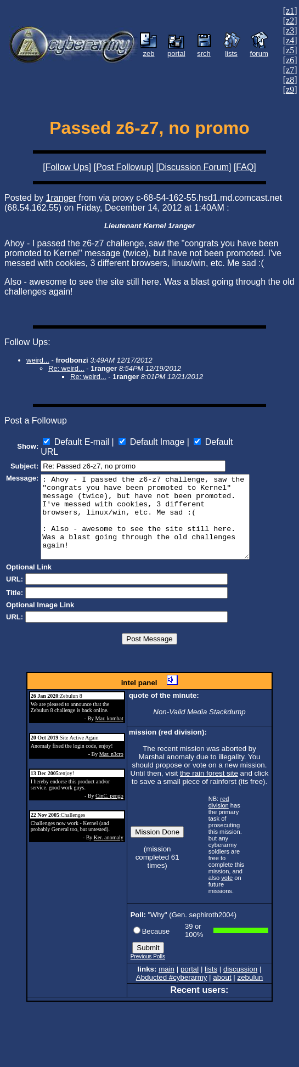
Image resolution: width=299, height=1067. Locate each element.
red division (218, 808)
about (222, 984)
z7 (290, 70)
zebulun (250, 984)
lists (211, 976)
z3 (290, 30)
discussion (240, 976)
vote (227, 884)
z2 (290, 20)
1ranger (61, 197)
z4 (290, 40)
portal (189, 976)
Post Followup (123, 167)
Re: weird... (66, 368)
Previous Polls (148, 963)
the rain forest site (209, 780)
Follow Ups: (27, 342)
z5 (290, 50)
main (166, 976)
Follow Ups (67, 167)
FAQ (244, 167)
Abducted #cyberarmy (171, 984)
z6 (290, 60)
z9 (290, 89)
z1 (290, 10)
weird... (37, 360)
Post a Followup (35, 420)
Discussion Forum (194, 167)
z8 (290, 79)
